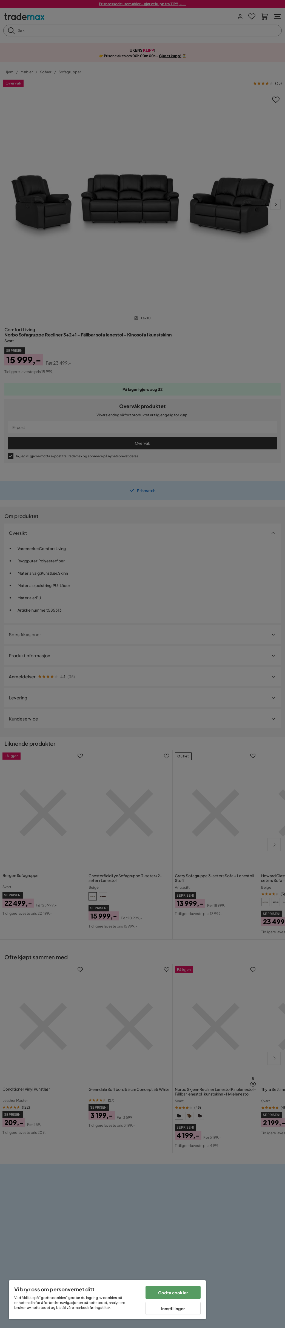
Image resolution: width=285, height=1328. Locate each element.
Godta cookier (173, 1292)
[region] (107, 1299)
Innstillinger (173, 1308)
